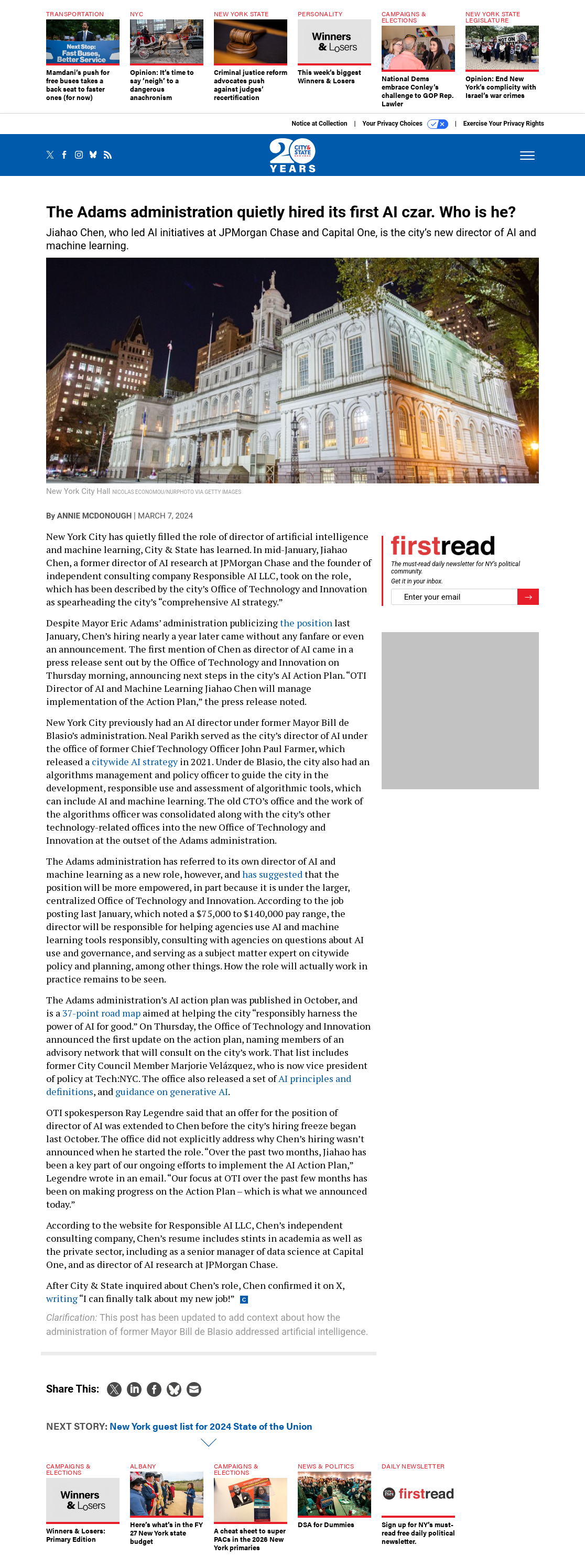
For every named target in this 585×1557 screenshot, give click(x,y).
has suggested (272, 874)
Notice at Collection (319, 123)
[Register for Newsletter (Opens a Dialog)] (528, 597)
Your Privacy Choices (405, 124)
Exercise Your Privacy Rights (503, 123)
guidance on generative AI (171, 1091)
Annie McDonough (94, 516)
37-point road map (101, 1013)
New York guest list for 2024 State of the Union (211, 1425)
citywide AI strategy (135, 761)
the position (306, 622)
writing (62, 1298)
